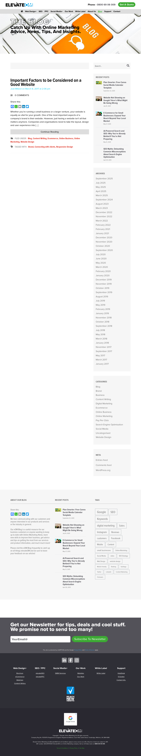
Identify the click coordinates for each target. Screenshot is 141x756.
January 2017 (102, 364)
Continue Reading (50, 132)
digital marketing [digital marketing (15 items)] (106, 525)
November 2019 (104, 284)
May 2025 (101, 187)
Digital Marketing (104, 403)
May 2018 (100, 334)
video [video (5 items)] (112, 556)
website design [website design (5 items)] (115, 561)
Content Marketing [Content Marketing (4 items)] (121, 572)
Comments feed (104, 465)
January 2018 (102, 342)
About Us (92, 11)
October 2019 (102, 288)
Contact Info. (121, 680)
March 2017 (101, 359)
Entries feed (102, 460)
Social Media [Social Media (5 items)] (101, 556)
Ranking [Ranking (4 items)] (113, 566)
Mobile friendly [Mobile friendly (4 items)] (101, 566)
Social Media (102, 429)
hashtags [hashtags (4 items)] (123, 566)
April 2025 (101, 191)
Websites (80, 673)
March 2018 (101, 338)
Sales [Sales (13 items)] (122, 525)
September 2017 (104, 351)
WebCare (19, 680)
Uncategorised (103, 433)
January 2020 (103, 275)
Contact (116, 11)
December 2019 (104, 279)
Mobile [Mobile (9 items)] (100, 544)
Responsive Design (64, 146)
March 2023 (102, 208)
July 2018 (100, 330)
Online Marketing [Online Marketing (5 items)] (121, 550)
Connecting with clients (45, 146)
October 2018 (102, 321)
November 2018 (104, 317)
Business (100, 395)
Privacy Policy (78, 650)
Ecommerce (53, 138)
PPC (46, 11)
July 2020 (101, 254)
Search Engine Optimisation (109, 424)
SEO (40, 11)
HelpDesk (121, 673)
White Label (80, 11)
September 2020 (104, 250)
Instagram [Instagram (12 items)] (102, 532)
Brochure (19, 673)
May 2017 (100, 355)
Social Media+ (57, 11)
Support (107, 11)
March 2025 (102, 195)
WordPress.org (103, 470)
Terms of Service (90, 650)
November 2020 (104, 241)
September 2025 (104, 178)
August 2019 (102, 296)
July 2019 (100, 300)
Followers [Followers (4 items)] (100, 577)
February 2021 (103, 229)
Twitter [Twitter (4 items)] (99, 572)
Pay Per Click (102, 420)
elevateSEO (40, 673)
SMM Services (60, 673)
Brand (31, 146)
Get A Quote (127, 4)
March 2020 (102, 267)
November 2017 (103, 347)
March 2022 (102, 220)
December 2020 (104, 237)
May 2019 (100, 305)
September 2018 (104, 326)
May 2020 (101, 262)
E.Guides (121, 676)
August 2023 (102, 204)
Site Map (81, 748)
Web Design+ (30, 11)
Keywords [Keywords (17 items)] (102, 519)
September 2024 (104, 199)
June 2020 (101, 258)
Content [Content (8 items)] (111, 544)
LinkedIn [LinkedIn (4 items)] (108, 572)
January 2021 (102, 233)
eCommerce (19, 676)
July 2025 (101, 182)
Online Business (66, 138)
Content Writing (40, 138)
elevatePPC (40, 676)
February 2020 (103, 271)
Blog (100, 11)
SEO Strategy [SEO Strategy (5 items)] (123, 556)
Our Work (69, 11)
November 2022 (104, 216)
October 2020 (103, 246)
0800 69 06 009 (106, 4)
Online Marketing (104, 416)
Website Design (27, 141)
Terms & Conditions (62, 748)
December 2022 (104, 212)
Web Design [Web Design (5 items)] (101, 561)
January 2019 (102, 313)
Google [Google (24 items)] (101, 512)
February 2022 (103, 225)
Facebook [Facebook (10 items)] (115, 538)
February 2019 (103, 309)
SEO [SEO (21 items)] (112, 512)
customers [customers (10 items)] (102, 538)
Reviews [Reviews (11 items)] (115, 532)
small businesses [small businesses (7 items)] (104, 550)
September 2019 (104, 292)
